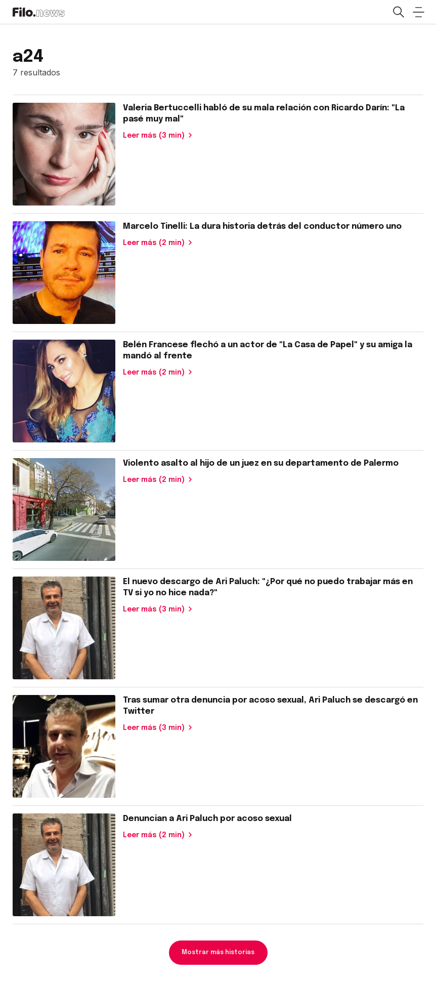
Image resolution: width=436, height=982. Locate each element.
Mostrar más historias (218, 953)
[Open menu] (418, 12)
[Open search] (398, 12)
